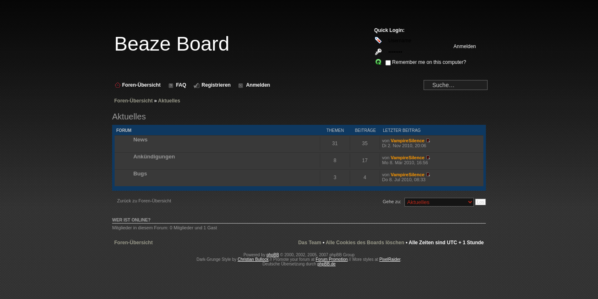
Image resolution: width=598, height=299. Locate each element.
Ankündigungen (154, 156)
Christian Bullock (253, 259)
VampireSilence (407, 140)
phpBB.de (326, 264)
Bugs (140, 173)
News (140, 139)
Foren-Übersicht (133, 101)
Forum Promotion (332, 259)
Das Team (309, 243)
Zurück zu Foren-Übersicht (144, 200)
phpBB (273, 255)
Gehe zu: (391, 201)
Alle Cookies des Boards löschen (365, 243)
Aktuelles (169, 101)
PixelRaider (389, 259)
